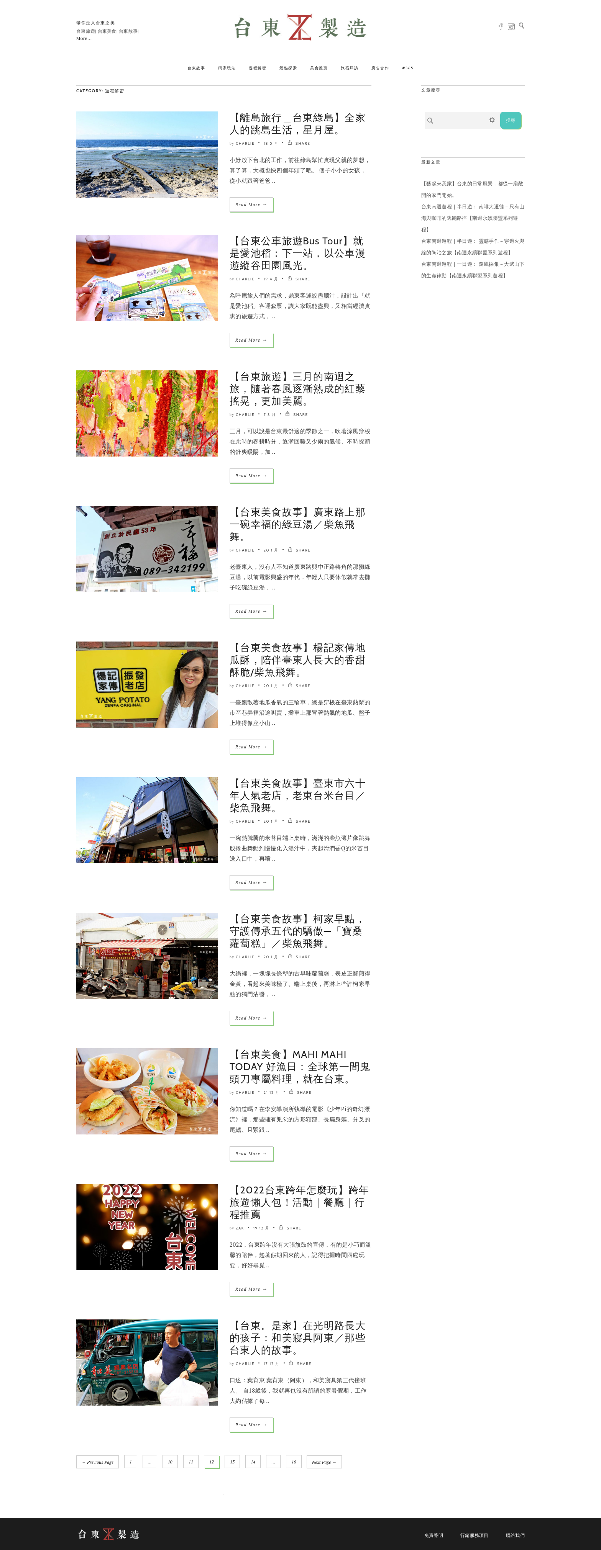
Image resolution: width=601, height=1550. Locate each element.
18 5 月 (271, 143)
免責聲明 (433, 1535)
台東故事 (196, 67)
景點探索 (288, 67)
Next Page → (324, 1462)
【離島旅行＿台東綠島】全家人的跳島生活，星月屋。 (298, 123)
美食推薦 (319, 67)
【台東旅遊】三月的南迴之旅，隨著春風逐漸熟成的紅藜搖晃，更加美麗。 (298, 388)
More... (84, 38)
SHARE (298, 143)
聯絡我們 (515, 1535)
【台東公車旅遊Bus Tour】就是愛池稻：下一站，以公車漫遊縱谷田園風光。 (298, 253)
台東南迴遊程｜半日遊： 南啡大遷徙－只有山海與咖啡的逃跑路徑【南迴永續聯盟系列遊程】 (472, 218)
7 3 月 (270, 414)
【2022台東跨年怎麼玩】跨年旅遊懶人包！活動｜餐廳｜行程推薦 (299, 1202)
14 (253, 1462)
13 (232, 1462)
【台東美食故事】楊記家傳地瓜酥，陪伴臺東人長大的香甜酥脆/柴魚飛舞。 (298, 660)
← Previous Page (97, 1462)
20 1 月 (271, 550)
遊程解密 (257, 67)
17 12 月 (272, 1363)
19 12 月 (261, 1228)
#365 (408, 67)
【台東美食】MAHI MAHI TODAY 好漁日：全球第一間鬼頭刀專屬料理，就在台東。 (300, 1066)
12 (212, 1462)
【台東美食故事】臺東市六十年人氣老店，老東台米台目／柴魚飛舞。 (298, 795)
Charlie (245, 143)
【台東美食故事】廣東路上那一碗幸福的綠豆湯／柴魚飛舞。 (298, 524)
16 (294, 1462)
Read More (251, 204)
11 (191, 1462)
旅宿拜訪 (349, 67)
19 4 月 (271, 279)
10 (170, 1462)
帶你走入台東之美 (95, 23)
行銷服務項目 (474, 1535)
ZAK (240, 1228)
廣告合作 (380, 67)
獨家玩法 (227, 67)
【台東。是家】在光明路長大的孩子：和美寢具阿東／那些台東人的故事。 (298, 1337)
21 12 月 (272, 1092)
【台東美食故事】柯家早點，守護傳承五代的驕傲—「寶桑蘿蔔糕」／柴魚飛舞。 (298, 931)
